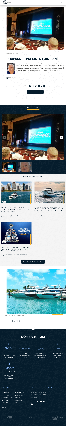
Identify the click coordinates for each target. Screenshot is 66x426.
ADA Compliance (7, 405)
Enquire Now (35, 92)
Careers (17, 397)
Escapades (5, 400)
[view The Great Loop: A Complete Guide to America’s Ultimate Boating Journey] (16, 192)
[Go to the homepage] (30, 2)
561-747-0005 (57, 357)
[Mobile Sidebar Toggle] (61, 2)
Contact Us (19, 395)
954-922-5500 (25, 357)
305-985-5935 (9, 357)
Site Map (4, 407)
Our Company (19, 392)
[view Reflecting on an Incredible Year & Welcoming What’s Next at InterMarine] (16, 233)
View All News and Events (33, 261)
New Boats (5, 392)
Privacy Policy (19, 400)
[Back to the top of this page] (33, 328)
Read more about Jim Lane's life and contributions (29, 74)
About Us (5, 402)
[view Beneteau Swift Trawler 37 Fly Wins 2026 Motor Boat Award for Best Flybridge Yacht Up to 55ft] (50, 192)
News (17, 402)
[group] (33, 137)
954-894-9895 (41, 357)
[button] (61, 137)
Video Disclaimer (20, 405)
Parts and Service (7, 397)
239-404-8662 (9, 378)
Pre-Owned (5, 395)
